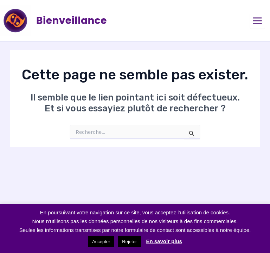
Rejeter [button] (129, 241)
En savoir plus (164, 241)
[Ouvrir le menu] (257, 21)
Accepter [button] (101, 241)
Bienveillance (71, 20)
